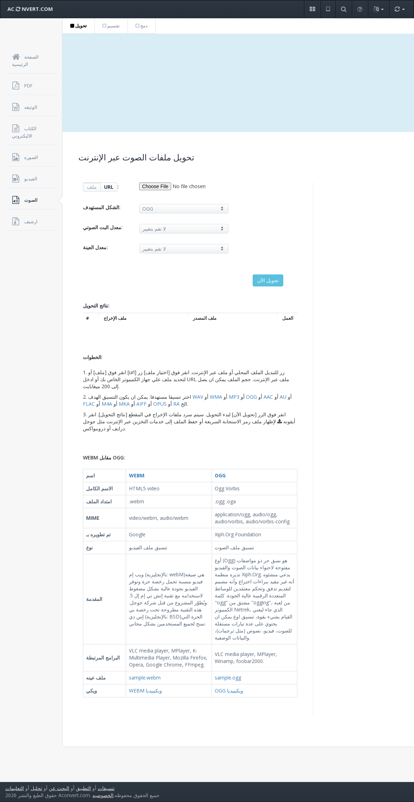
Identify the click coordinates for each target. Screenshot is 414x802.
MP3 (234, 396)
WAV (198, 396)
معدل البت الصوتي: (103, 227)
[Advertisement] (238, 83)
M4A (107, 403)
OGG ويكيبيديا (229, 690)
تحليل (36, 788)
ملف (92, 187)
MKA (124, 403)
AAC (268, 396)
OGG (251, 396)
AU (283, 396)
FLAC (89, 403)
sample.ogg (228, 677)
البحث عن (59, 788)
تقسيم (111, 25)
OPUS (160, 403)
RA (176, 403)
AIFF (141, 403)
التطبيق (83, 788)
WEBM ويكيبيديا (145, 690)
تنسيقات (106, 788)
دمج (142, 25)
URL (109, 187)
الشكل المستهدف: (102, 207)
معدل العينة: (95, 247)
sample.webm (145, 677)
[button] (312, 9)
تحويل (78, 25)
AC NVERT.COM (30, 8)
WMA (216, 396)
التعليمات (14, 788)
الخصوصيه (103, 795)
